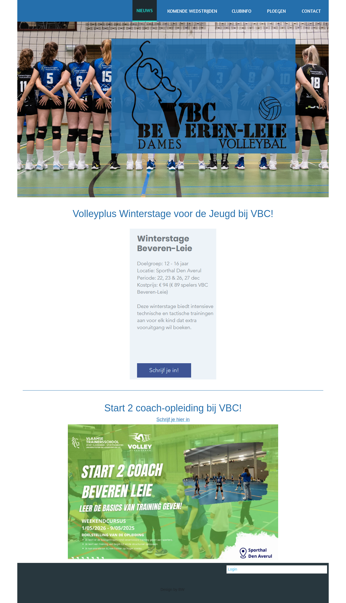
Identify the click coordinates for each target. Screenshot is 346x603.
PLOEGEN (276, 11)
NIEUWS (145, 10)
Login (232, 569)
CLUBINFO (241, 11)
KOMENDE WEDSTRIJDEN (192, 11)
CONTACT (311, 11)
